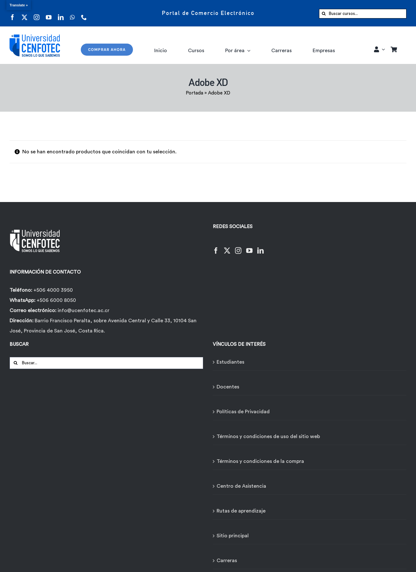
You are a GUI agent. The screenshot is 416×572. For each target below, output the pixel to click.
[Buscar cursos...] (362, 13)
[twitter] (24, 13)
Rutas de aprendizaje (241, 510)
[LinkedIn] (260, 247)
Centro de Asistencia (241, 486)
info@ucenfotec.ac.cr (83, 310)
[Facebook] (216, 247)
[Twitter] (227, 247)
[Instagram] (238, 247)
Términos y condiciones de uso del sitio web (268, 436)
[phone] (84, 13)
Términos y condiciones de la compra (260, 461)
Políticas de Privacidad (243, 411)
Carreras (227, 560)
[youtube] (49, 13)
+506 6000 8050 (55, 300)
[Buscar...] (106, 363)
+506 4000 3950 (53, 290)
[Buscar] (324, 13)
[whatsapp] (72, 13)
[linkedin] (61, 13)
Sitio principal (233, 535)
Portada (194, 93)
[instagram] (36, 13)
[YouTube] (249, 247)
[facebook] (12, 13)
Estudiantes (230, 362)
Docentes (228, 386)
